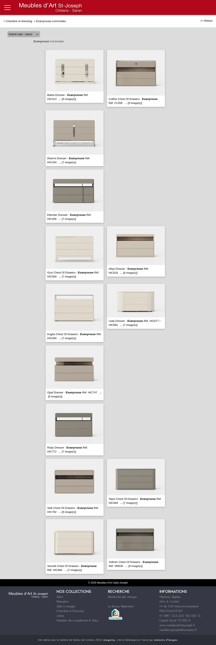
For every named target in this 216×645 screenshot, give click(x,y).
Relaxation (63, 601)
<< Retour (206, 20)
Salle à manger (66, 606)
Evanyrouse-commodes (51, 21)
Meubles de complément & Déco (78, 620)
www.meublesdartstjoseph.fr (177, 625)
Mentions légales (170, 597)
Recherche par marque (122, 597)
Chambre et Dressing (70, 611)
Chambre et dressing (19, 21)
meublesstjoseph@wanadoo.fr (178, 630)
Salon (60, 597)
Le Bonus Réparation (121, 606)
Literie (60, 615)
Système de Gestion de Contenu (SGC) (87, 640)
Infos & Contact (169, 601)
